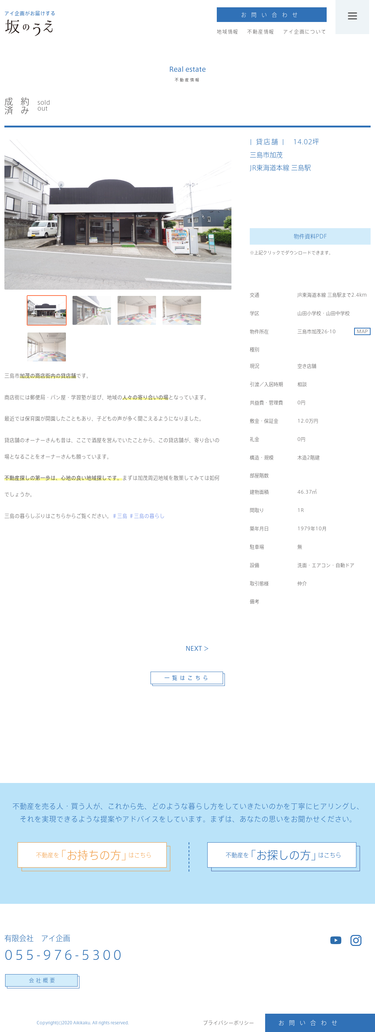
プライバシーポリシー (228, 1022)
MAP (362, 331)
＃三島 (119, 516)
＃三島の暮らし (147, 516)
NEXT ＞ (197, 649)
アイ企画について (304, 31)
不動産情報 (260, 31)
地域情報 (227, 31)
